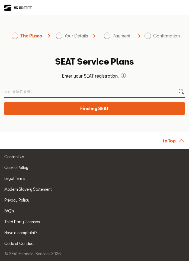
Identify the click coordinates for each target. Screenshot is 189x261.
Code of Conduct (19, 243)
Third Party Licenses (22, 221)
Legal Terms (14, 178)
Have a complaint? (20, 232)
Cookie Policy (16, 167)
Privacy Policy (16, 200)
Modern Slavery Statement (28, 189)
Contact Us (14, 156)
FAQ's (9, 211)
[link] (18, 8)
